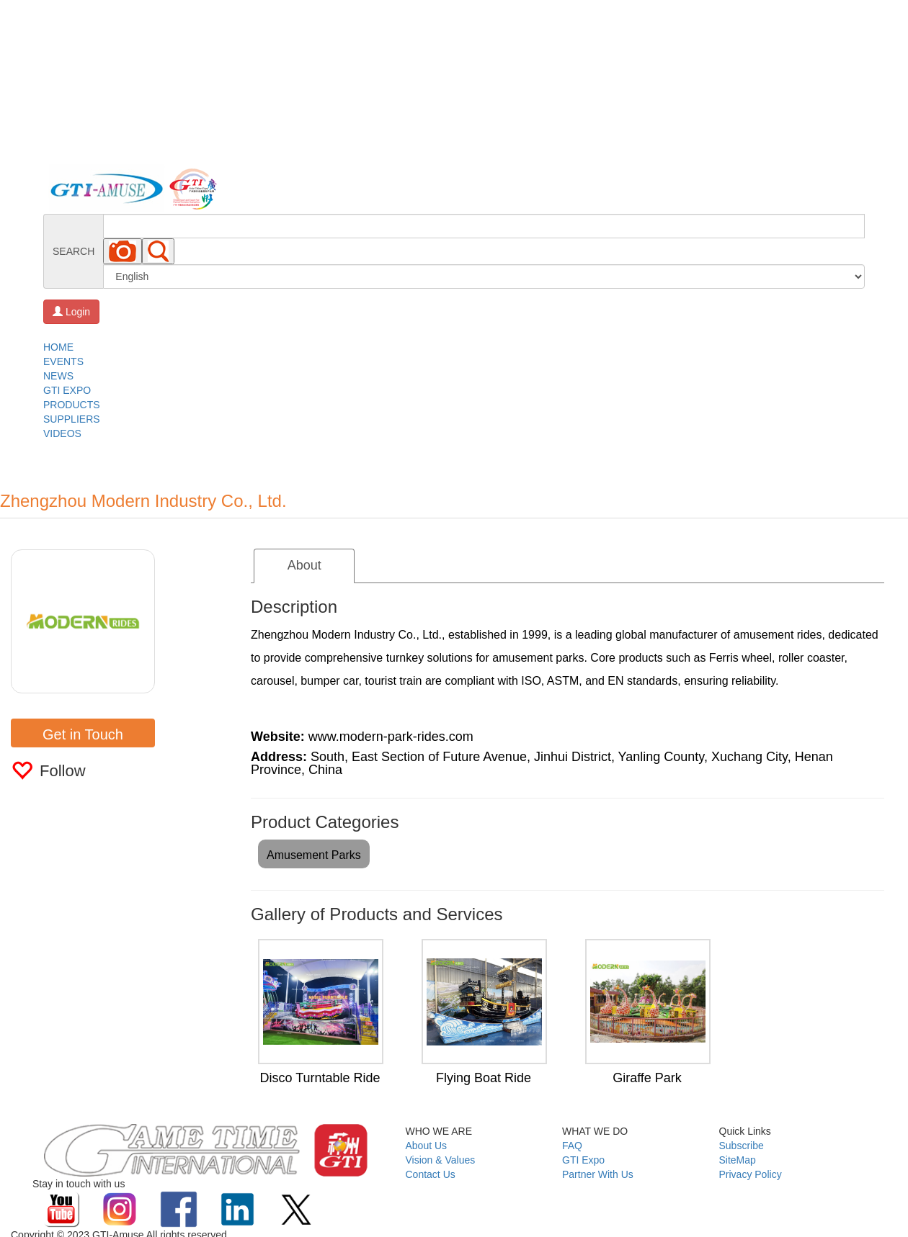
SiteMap (737, 1160)
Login (71, 312)
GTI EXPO (67, 390)
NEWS (58, 376)
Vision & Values (441, 1160)
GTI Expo (583, 1160)
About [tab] (304, 565)
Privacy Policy (750, 1174)
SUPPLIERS (71, 419)
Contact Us (430, 1174)
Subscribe (741, 1145)
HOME (58, 347)
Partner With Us (597, 1174)
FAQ (572, 1145)
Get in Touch (83, 734)
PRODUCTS (71, 404)
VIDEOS (62, 433)
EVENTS (63, 361)
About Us (427, 1145)
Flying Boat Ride (483, 1078)
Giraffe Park (647, 1078)
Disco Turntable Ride (319, 1078)
